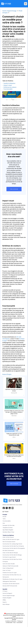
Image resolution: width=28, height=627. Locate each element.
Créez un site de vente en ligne (11, 539)
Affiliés (4, 600)
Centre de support (7, 593)
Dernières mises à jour (8, 532)
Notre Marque (6, 604)
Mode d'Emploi (6, 374)
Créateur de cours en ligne (10, 572)
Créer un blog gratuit (8, 568)
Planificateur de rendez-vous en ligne (12, 579)
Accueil (4, 516)
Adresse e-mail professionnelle (10, 566)
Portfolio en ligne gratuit (9, 557)
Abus (14, 622)
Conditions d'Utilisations (10, 621)
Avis (4, 523)
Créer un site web (14, 189)
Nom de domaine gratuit (9, 541)
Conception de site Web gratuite (11, 583)
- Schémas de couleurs (9, 87)
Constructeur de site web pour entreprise (13, 546)
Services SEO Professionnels (10, 586)
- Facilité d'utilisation (8, 83)
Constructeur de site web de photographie (14, 548)
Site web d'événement (8, 550)
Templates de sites (8, 527)
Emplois (7, 597)
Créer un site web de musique (10, 552)
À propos (5, 591)
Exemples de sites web (8, 525)
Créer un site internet (8, 537)
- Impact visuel (7, 85)
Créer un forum (7, 570)
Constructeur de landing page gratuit (12, 544)
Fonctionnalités (7, 521)
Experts (5, 602)
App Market (8, 529)
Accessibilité (19, 622)
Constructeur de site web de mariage (12, 555)
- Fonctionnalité (7, 89)
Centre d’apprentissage (9, 11)
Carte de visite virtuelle (9, 563)
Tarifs (4, 518)
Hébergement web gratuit (9, 581)
